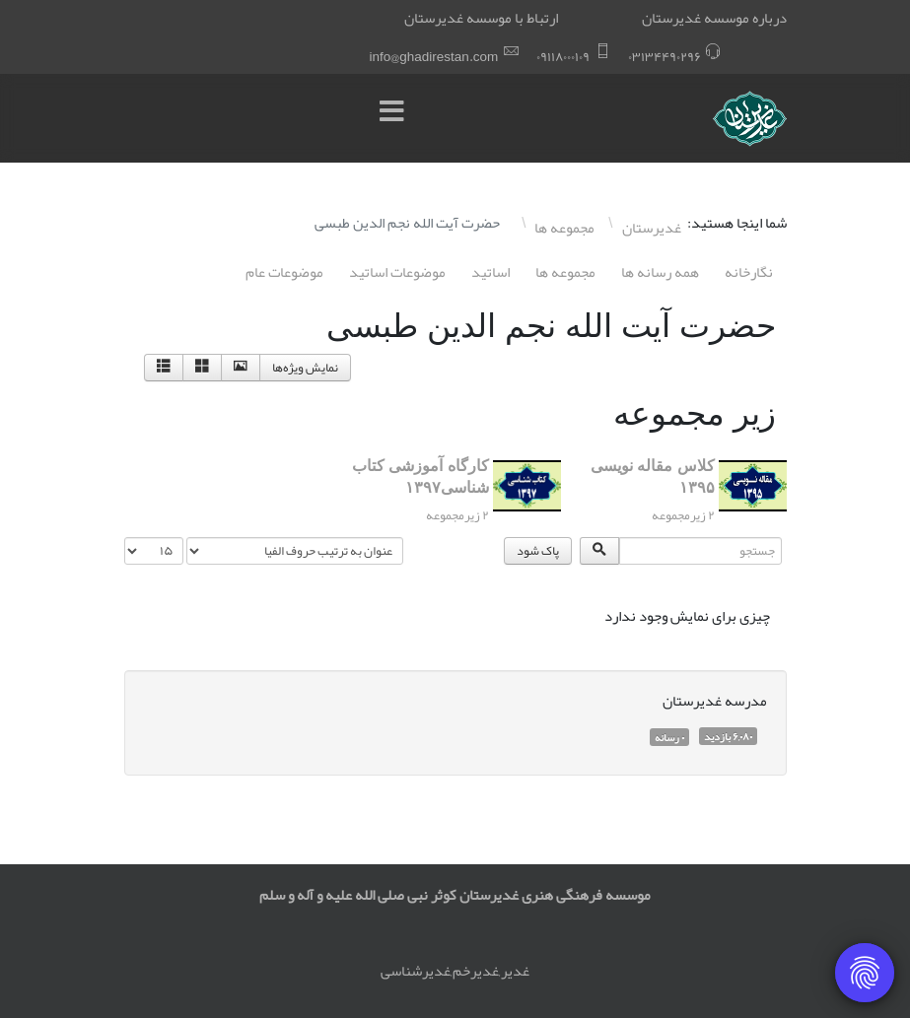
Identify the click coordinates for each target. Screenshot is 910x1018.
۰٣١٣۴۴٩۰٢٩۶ (664, 56)
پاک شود (538, 551)
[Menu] (397, 118)
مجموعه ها (565, 272)
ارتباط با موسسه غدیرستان (481, 18)
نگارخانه (749, 272)
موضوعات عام (284, 272)
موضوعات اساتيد (397, 272)
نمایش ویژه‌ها (305, 367)
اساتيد (490, 272)
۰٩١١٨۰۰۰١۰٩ (563, 56)
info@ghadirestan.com (434, 56)
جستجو (786, 537)
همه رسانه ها (660, 272)
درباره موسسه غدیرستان (714, 18)
